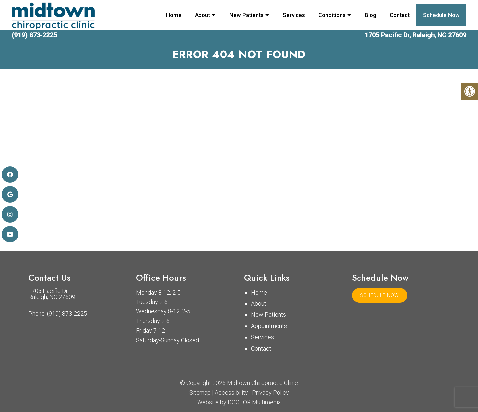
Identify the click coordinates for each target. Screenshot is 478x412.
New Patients (246, 15)
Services (294, 15)
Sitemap (200, 393)
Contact (400, 15)
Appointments (269, 325)
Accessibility (231, 393)
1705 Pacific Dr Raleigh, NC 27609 (51, 294)
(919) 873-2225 (34, 35)
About (202, 15)
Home (174, 15)
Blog (370, 15)
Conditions (332, 15)
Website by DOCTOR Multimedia (239, 402)
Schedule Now (441, 15)
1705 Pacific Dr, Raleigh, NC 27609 (415, 35)
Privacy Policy (270, 393)
